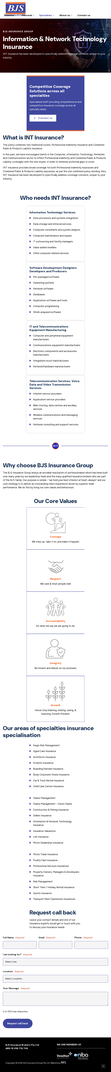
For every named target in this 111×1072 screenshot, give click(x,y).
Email (47, 937)
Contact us (83, 15)
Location (13, 971)
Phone (83, 937)
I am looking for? (17, 954)
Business (10, 15)
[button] (42, 118)
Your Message (16, 988)
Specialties (47, 15)
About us (66, 15)
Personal (28, 15)
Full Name (13, 937)
